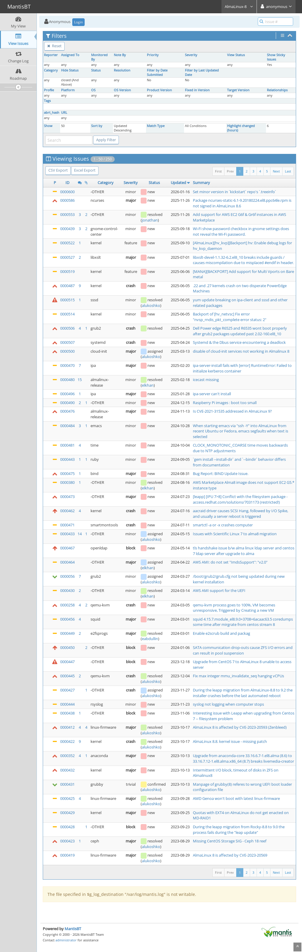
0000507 (67, 342)
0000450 (67, 647)
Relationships (277, 90)
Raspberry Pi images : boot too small (225, 402)
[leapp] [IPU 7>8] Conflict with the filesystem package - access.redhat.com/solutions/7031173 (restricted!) (240, 499)
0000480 (67, 379)
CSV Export (58, 170)
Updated (178, 182)
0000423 (67, 841)
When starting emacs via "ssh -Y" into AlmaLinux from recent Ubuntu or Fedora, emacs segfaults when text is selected (240, 431)
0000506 (67, 328)
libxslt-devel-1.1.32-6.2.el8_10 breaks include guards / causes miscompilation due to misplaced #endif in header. (243, 260)
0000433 (67, 533)
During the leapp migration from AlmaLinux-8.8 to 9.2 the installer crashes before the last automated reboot (243, 692)
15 (80, 379)
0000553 (67, 214)
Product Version (159, 90)
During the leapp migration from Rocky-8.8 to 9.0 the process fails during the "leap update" (239, 829)
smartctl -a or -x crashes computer (223, 525)
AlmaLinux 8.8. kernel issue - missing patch (230, 741)
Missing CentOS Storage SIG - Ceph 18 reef (229, 841)
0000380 (67, 482)
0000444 (67, 704)
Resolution (122, 70)
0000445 (67, 675)
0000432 (67, 770)
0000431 (67, 784)
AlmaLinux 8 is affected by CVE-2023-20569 (230, 855)
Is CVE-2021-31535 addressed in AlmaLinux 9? (232, 411)
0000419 (67, 855)
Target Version (238, 90)
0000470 (67, 365)
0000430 (67, 590)
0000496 (67, 393)
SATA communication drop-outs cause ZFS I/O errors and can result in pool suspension (243, 650)
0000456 (67, 619)
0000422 (67, 741)
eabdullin (150, 638)
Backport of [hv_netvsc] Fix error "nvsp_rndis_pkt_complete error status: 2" (229, 316)
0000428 (67, 826)
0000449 (67, 633)
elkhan (148, 385)
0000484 (67, 425)
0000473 (67, 496)
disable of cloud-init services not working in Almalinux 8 (241, 351)
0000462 (67, 510)
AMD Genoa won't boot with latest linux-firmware (236, 798)
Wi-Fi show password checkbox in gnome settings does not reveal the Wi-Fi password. (241, 231)
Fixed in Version (197, 90)
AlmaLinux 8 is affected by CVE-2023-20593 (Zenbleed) (240, 727)
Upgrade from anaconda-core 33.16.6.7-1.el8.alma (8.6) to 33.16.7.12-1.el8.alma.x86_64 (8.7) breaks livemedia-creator (243, 758)
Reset (54, 45)
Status (96, 70)
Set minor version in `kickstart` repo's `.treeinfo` (234, 191)
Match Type (156, 126)
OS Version (122, 90)
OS (93, 90)
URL (64, 112)
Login (78, 22)
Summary (201, 182)
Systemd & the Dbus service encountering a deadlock (239, 342)
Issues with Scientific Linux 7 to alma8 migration (235, 533)
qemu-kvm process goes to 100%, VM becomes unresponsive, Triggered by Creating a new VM (234, 607)
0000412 (67, 727)
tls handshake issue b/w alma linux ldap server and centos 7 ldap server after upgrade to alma (243, 550)
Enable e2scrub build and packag (221, 633)
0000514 (67, 314)
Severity (191, 55)
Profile (49, 90)
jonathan (150, 220)
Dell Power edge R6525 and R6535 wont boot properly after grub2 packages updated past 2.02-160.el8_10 (240, 331)
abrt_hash (51, 112)
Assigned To (70, 55)
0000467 (67, 548)
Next (276, 171)
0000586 (67, 200)
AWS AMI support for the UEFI (219, 590)
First (218, 171)
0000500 (67, 351)
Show (48, 126)
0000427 (67, 690)
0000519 (67, 271)
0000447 (67, 661)
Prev (230, 171)
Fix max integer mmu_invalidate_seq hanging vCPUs (238, 675)
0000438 (67, 713)
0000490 (67, 402)
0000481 (67, 445)
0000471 (67, 525)
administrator (66, 940)
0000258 (67, 605)
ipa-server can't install (212, 393)
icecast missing (206, 379)
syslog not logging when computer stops (228, 704)
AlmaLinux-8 (239, 6)
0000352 (67, 755)
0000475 (67, 473)
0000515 (67, 299)
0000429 (67, 812)
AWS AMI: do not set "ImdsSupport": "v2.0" (230, 562)
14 (80, 533)
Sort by (96, 126)
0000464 (67, 562)
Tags (47, 101)
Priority (153, 55)
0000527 (67, 257)
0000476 (67, 411)
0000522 (67, 242)
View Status (236, 55)
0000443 (67, 459)
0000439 (67, 228)
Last (288, 171)
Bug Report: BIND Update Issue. (220, 473)
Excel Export (85, 170)
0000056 (67, 576)
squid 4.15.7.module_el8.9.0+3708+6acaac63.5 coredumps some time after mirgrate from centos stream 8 (243, 621)
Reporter (51, 55)
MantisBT (73, 928)
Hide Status (69, 70)
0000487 (67, 285)
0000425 (67, 798)
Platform (68, 90)
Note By (120, 55)
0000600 (67, 191)
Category (51, 70)
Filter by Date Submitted (157, 72)
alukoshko (151, 305)
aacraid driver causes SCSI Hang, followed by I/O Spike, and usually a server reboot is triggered (240, 513)
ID (67, 182)
